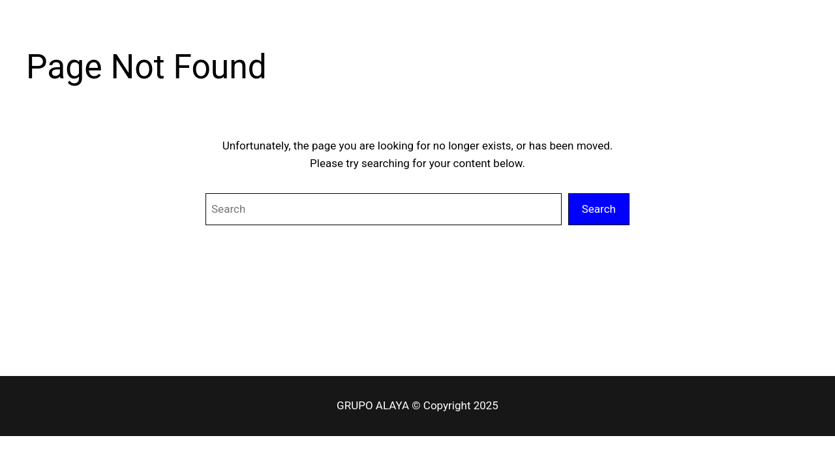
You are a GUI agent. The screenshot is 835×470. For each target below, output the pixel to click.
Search (599, 208)
